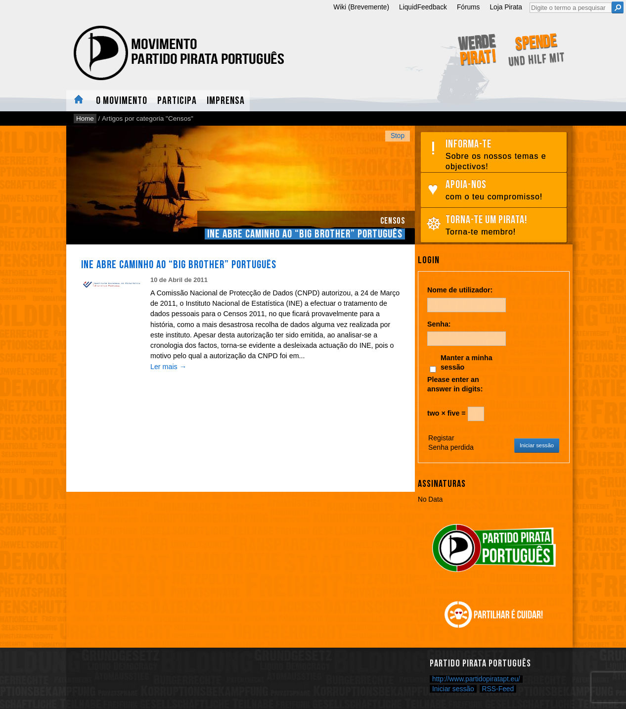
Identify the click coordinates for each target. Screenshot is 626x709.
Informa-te (504, 155)
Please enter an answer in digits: (455, 384)
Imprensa (226, 101)
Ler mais (168, 367)
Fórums (468, 7)
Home (78, 100)
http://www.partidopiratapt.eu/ (476, 679)
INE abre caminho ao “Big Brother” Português (304, 234)
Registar (441, 438)
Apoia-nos (504, 190)
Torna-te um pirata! (504, 225)
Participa (177, 101)
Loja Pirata (506, 7)
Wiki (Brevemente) (361, 7)
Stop (397, 136)
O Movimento (121, 101)
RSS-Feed (498, 689)
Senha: (439, 324)
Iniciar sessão (537, 445)
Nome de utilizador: (459, 290)
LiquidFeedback (423, 7)
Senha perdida (451, 447)
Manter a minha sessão (466, 362)
